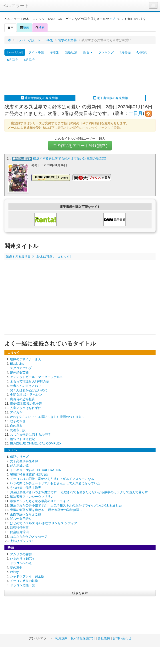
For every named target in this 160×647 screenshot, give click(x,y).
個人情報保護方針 (82, 638)
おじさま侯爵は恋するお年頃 (30, 434)
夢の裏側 (16, 567)
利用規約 (61, 638)
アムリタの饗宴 (21, 554)
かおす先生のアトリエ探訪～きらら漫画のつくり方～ (47, 416)
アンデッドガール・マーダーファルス (36, 376)
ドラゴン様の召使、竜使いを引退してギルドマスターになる (52, 478)
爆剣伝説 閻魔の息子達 (26, 403)
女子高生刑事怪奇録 (24, 461)
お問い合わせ (122, 638)
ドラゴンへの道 (21, 563)
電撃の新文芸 (67, 40)
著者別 (54, 52)
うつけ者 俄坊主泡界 (25, 487)
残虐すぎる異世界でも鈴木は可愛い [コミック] (38, 256)
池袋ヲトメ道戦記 (22, 438)
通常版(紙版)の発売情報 (39, 98)
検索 (40, 27)
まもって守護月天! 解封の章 (29, 381)
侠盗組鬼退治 (19, 532)
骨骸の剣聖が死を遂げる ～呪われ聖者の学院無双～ (46, 509)
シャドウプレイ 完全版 (27, 576)
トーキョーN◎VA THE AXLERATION (35, 470)
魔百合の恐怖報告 (22, 399)
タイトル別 (36, 52)
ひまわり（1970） (23, 558)
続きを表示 (80, 592)
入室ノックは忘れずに (25, 407)
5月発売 (12, 60)
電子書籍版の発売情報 (110, 98)
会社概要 (104, 638)
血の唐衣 (16, 425)
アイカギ (16, 412)
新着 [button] (87, 52)
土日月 (136, 113)
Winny (14, 571)
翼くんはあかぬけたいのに (28, 390)
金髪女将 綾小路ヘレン (26, 394)
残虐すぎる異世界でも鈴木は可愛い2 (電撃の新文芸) (69, 158)
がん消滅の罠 (19, 465)
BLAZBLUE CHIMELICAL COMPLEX (35, 443)
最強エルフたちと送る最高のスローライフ (39, 501)
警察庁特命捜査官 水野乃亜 (29, 474)
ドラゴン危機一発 (22, 585)
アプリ (113, 19)
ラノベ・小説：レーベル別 (34, 40)
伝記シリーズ (19, 456)
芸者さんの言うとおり (25, 385)
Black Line (17, 363)
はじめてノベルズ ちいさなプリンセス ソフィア (43, 523)
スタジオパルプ (21, 368)
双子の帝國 (18, 421)
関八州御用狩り (21, 518)
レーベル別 (15, 52)
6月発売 (29, 60)
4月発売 (142, 52)
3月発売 (125, 52)
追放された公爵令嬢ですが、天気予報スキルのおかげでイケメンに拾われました (66, 505)
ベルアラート (15, 5)
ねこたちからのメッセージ (28, 536)
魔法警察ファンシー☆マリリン (32, 496)
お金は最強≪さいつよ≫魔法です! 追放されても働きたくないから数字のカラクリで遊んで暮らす (79, 492)
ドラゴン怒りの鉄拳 (24, 580)
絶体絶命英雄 (19, 372)
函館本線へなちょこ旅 (25, 514)
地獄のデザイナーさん (25, 359)
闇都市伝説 (18, 430)
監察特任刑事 (19, 527)
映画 (24, 27)
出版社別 (71, 52)
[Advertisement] (78, 79)
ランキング (106, 52)
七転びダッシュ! (21, 540)
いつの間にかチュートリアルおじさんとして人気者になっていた (55, 483)
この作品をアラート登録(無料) (80, 145)
